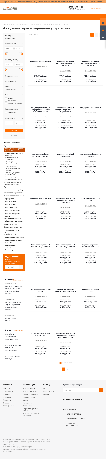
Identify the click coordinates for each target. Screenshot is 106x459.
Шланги (8, 170)
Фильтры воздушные (13, 168)
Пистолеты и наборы (13, 164)
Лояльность (27, 406)
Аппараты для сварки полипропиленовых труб (13, 183)
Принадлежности (11, 146)
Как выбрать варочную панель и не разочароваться (13, 347)
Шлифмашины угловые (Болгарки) (13, 241)
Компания (7, 385)
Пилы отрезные (10, 204)
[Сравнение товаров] (103, 36)
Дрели (6, 187)
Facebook (70, 404)
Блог (45, 388)
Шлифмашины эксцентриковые (10, 246)
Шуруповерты (9, 250)
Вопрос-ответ (48, 391)
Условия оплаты (29, 388)
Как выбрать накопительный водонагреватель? (11, 336)
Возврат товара (29, 397)
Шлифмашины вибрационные (10, 234)
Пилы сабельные (10, 207)
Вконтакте (65, 404)
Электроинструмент (11, 143)
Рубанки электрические (13, 221)
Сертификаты (8, 406)
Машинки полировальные (14, 196)
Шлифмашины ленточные (14, 237)
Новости (6, 388)
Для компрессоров (11, 158)
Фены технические (11, 230)
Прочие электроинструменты (12, 217)
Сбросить (14, 135)
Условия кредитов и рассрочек (31, 414)
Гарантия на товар (30, 394)
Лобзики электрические (13, 193)
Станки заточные (10, 224)
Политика (7, 400)
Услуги (25, 400)
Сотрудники (8, 391)
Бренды (46, 394)
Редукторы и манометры (13, 179)
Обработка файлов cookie (30, 410)
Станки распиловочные (13, 227)
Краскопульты (10, 162)
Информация (29, 385)
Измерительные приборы (14, 190)
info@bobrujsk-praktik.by (75, 418)
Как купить (27, 403)
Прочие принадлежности (14, 177)
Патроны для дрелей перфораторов (12, 173)
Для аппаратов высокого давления (14, 154)
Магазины (7, 397)
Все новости (18, 280)
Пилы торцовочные (12, 210)
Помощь (47, 385)
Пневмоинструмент (12, 166)
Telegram (81, 404)
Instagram (75, 404)
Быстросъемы (10, 160)
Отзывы (6, 403)
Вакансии (6, 394)
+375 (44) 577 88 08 (75, 7)
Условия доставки (30, 391)
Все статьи (18, 330)
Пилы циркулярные (12, 213)
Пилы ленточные (10, 202)
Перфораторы (9, 199)
